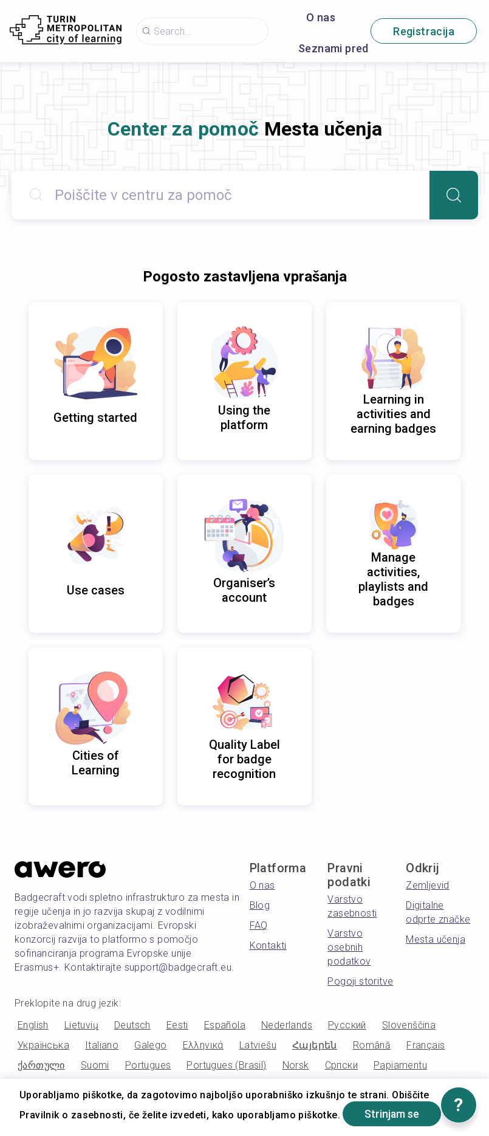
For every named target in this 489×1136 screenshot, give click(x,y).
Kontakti (268, 945)
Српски (341, 1065)
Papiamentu (400, 1065)
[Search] (453, 195)
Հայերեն (314, 1045)
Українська (43, 1045)
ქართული (41, 1065)
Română (372, 1045)
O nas (320, 17)
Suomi (95, 1065)
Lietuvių (81, 1025)
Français (425, 1045)
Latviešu (257, 1045)
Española (224, 1025)
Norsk (295, 1065)
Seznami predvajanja (351, 48)
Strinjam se (392, 1113)
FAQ (259, 925)
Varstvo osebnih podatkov (349, 947)
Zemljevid (428, 885)
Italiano (101, 1045)
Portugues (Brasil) (226, 1065)
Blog (260, 905)
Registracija (423, 31)
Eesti (177, 1025)
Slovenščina (409, 1025)
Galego (150, 1045)
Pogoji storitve (360, 981)
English (33, 1025)
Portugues (148, 1065)
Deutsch (132, 1025)
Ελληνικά (203, 1045)
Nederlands (286, 1025)
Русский (347, 1025)
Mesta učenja (435, 939)
